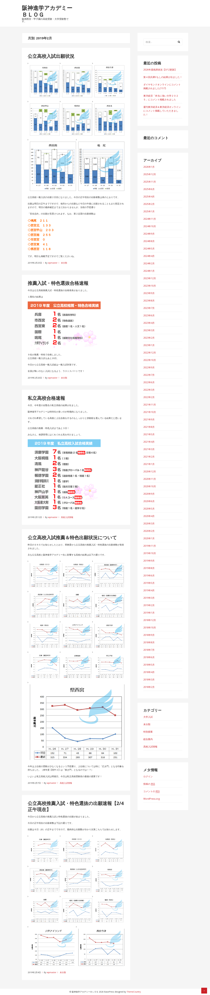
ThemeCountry (134, 991)
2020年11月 (149, 479)
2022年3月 (149, 389)
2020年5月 (149, 508)
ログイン (148, 776)
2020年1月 (149, 538)
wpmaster (52, 262)
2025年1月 (149, 211)
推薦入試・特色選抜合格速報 (58, 283)
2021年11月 (149, 404)
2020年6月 (149, 501)
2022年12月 (149, 352)
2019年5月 (149, 583)
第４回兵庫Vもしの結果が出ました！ (162, 77)
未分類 (64, 262)
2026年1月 (149, 166)
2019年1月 (149, 612)
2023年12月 (149, 278)
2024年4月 (149, 256)
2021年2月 (149, 456)
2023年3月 (149, 330)
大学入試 (148, 716)
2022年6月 (149, 382)
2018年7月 (149, 649)
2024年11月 (149, 218)
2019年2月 (149, 605)
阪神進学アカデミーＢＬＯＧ (47, 11)
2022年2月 (149, 397)
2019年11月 (149, 545)
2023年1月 (149, 345)
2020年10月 (149, 486)
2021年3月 (149, 449)
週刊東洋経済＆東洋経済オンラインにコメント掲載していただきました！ (162, 110)
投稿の (149, 784)
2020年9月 (149, 493)
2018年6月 (149, 657)
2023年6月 (149, 315)
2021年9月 (149, 419)
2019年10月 (149, 553)
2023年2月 (149, 337)
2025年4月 (149, 196)
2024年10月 (149, 226)
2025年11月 (149, 181)
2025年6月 (149, 189)
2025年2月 (149, 204)
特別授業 (148, 731)
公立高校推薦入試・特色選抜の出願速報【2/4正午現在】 (76, 806)
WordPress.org (151, 798)
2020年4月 (149, 516)
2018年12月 (149, 620)
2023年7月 (149, 308)
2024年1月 (149, 270)
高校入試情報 (67, 517)
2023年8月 (149, 300)
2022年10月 (149, 360)
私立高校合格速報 (46, 398)
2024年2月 (149, 263)
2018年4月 (149, 672)
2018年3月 (149, 679)
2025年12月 (149, 174)
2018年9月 (149, 635)
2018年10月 (149, 627)
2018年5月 (149, 664)
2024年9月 (149, 233)
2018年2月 (149, 687)
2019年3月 (149, 597)
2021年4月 (149, 441)
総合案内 (148, 739)
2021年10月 (149, 412)
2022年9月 (149, 367)
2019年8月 (149, 568)
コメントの (151, 791)
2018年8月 (149, 642)
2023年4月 (149, 322)
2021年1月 (149, 464)
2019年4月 (149, 590)
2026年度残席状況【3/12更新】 (160, 69)
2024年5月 (149, 248)
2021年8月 (149, 427)
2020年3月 (149, 523)
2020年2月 (149, 531)
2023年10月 (149, 285)
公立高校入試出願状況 (51, 56)
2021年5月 (149, 434)
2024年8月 (149, 241)
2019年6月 (149, 575)
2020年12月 (149, 471)
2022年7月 (149, 374)
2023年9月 (149, 293)
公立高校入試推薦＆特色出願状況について (72, 537)
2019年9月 (149, 560)
